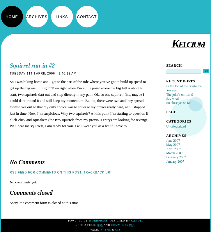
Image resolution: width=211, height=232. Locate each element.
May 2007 (173, 144)
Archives (36, 17)
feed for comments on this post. (46, 172)
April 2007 (173, 149)
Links (62, 17)
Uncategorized (176, 126)
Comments (123, 225)
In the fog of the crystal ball (184, 86)
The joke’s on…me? (179, 94)
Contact (87, 17)
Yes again (172, 90)
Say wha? (172, 98)
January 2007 (175, 161)
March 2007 (174, 153)
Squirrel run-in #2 (32, 65)
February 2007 (176, 157)
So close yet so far (178, 103)
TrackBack (97, 172)
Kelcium (187, 43)
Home (12, 17)
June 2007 (173, 140)
